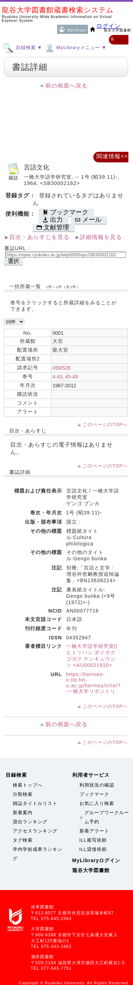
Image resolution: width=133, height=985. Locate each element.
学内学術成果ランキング (37, 854)
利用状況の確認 (96, 785)
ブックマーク (94, 794)
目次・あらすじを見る (39, 237)
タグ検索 (23, 840)
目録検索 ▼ (22, 47)
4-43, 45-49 (65, 377)
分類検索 (23, 794)
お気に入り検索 (96, 803)
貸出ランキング (30, 821)
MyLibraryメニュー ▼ (75, 47)
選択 (13, 261)
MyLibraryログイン (96, 860)
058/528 (61, 368)
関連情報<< (112, 156)
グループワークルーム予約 (106, 817)
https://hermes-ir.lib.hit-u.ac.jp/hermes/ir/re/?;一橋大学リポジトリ (93, 682)
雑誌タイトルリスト (35, 803)
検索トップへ (28, 785)
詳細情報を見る (101, 237)
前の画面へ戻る (66, 86)
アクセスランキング (35, 831)
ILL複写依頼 (93, 840)
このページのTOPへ (105, 424)
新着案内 (23, 812)
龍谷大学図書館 (91, 870)
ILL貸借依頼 (93, 849)
